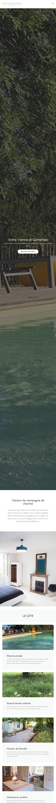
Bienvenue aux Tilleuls (28, 251)
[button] (2, 569)
